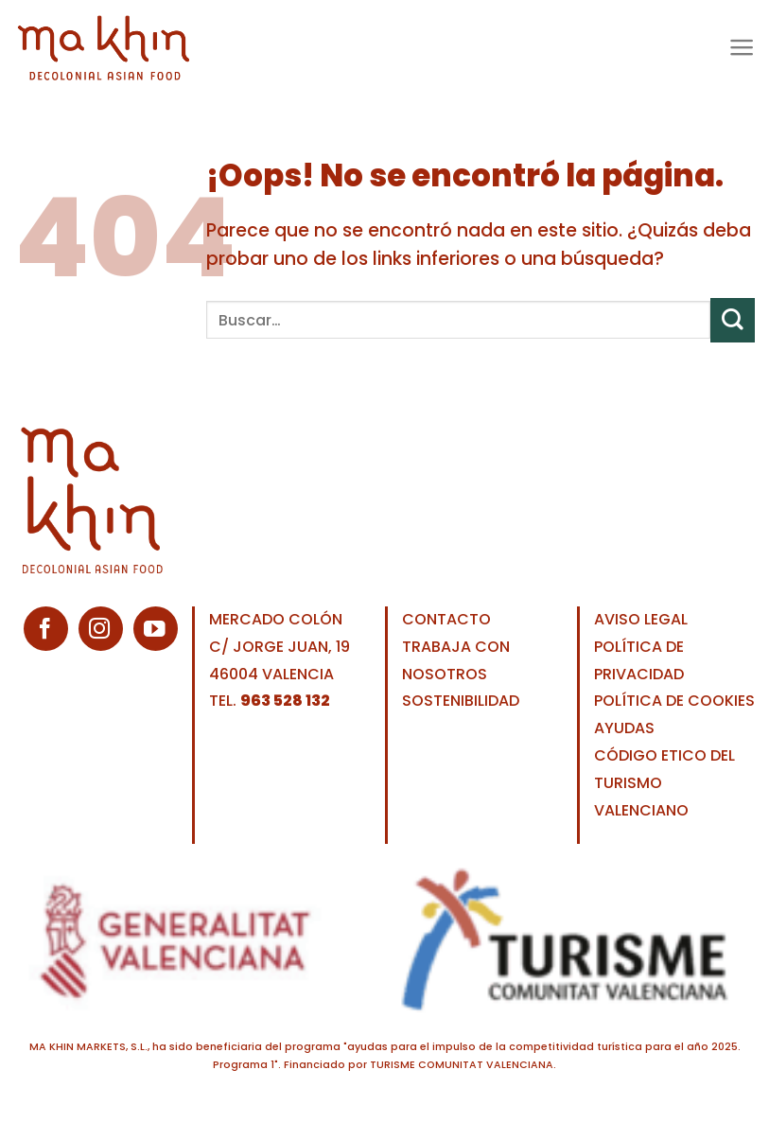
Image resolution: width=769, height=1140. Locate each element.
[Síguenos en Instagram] (101, 628)
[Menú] (741, 47)
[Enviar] (732, 320)
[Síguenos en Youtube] (155, 628)
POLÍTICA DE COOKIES (674, 700)
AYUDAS (624, 728)
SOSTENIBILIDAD (460, 700)
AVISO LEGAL (641, 619)
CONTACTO (446, 619)
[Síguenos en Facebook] (46, 628)
